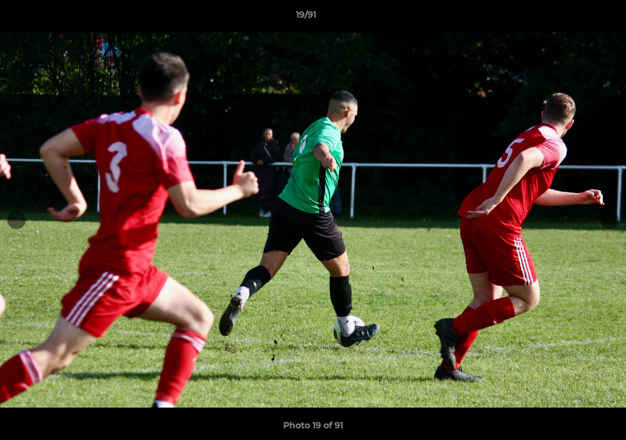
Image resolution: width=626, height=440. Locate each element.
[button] (574, 17)
